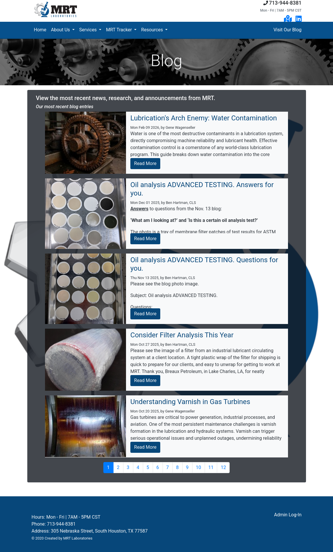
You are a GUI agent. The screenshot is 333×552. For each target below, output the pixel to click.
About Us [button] (61, 29)
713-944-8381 (285, 3)
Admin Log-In (288, 514)
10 (198, 467)
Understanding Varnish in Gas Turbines (190, 402)
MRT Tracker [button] (119, 29)
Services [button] (88, 29)
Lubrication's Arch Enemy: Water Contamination (203, 118)
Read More (145, 163)
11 (211, 467)
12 (223, 467)
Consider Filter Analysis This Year (181, 335)
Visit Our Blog (287, 29)
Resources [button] (152, 29)
